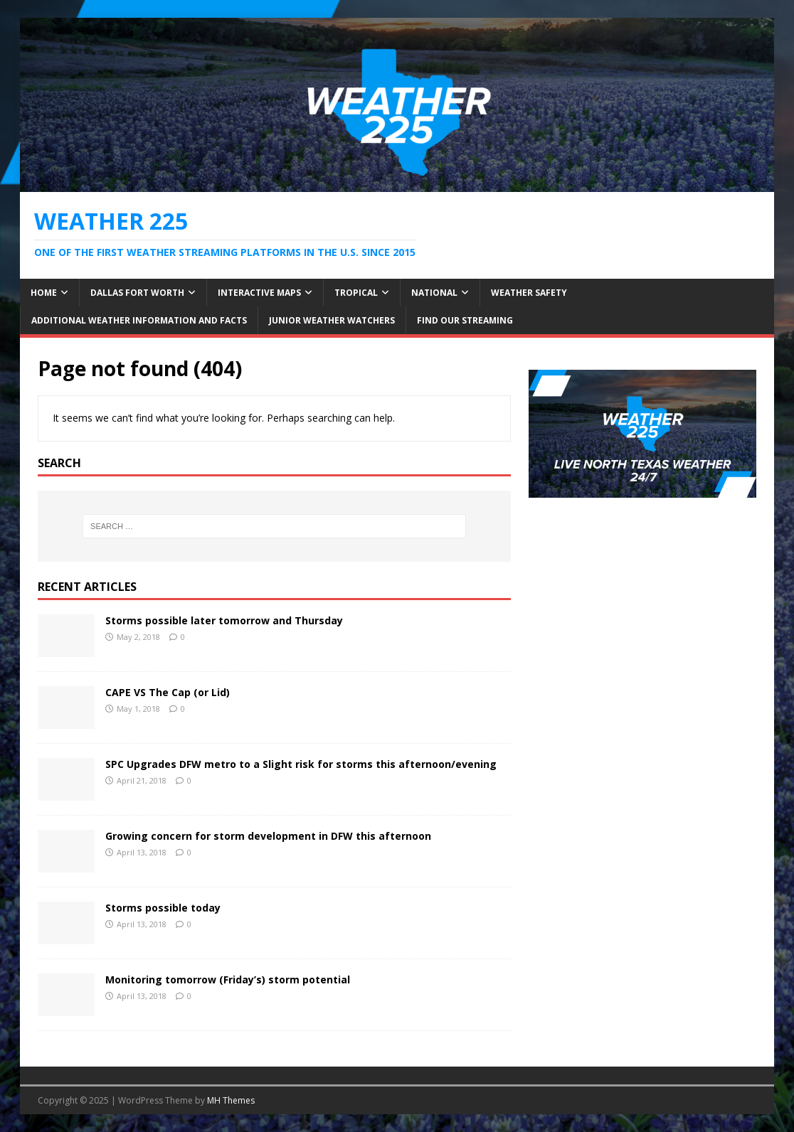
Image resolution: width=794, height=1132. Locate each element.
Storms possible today (163, 907)
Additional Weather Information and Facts (139, 320)
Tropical (356, 293)
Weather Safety (529, 293)
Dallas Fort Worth (137, 293)
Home (44, 293)
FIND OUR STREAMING (465, 320)
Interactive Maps (259, 293)
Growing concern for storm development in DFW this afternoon (268, 836)
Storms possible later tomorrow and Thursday (224, 620)
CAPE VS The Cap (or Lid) (167, 692)
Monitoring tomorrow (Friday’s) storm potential (227, 979)
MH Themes (231, 1100)
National (434, 293)
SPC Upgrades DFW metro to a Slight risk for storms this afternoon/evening (301, 764)
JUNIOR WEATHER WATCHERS (332, 320)
